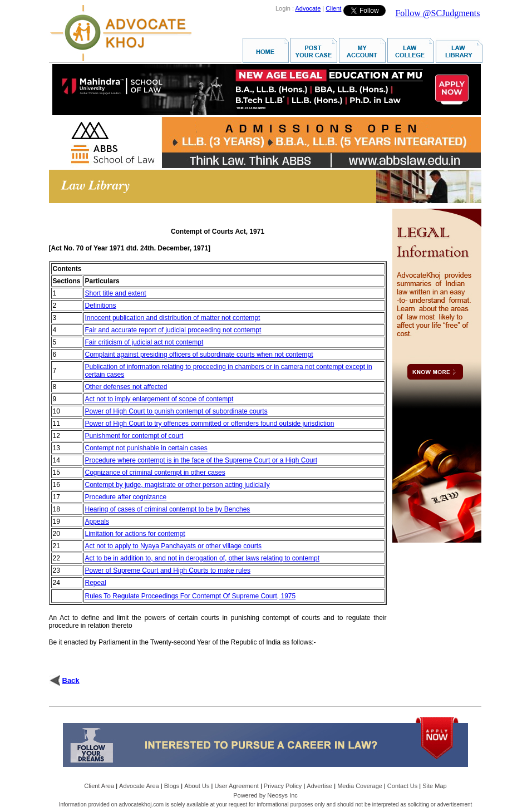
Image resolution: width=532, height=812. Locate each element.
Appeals (97, 521)
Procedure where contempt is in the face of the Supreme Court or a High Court (201, 460)
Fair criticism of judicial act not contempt (144, 342)
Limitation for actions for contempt (135, 534)
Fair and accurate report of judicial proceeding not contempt (173, 330)
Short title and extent (115, 293)
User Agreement (236, 786)
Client (333, 8)
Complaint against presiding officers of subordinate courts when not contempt (199, 354)
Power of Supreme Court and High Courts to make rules (167, 570)
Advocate (308, 8)
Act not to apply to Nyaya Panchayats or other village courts (173, 546)
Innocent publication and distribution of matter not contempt (172, 318)
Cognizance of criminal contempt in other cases (155, 472)
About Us (196, 786)
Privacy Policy (283, 786)
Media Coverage (359, 786)
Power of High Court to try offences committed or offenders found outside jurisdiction (209, 423)
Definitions (100, 305)
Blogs (172, 786)
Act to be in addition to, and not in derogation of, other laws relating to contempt (202, 558)
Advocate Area (139, 786)
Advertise (319, 786)
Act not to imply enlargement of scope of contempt (159, 399)
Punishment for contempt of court (134, 436)
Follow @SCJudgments (437, 13)
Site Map (434, 786)
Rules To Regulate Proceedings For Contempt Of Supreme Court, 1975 (190, 596)
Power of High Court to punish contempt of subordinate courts (176, 411)
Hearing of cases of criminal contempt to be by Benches (167, 509)
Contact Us (402, 786)
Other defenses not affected (126, 387)
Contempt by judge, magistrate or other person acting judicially (177, 485)
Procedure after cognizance (126, 497)
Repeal (95, 583)
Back (71, 680)
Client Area (99, 786)
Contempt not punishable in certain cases (146, 448)
